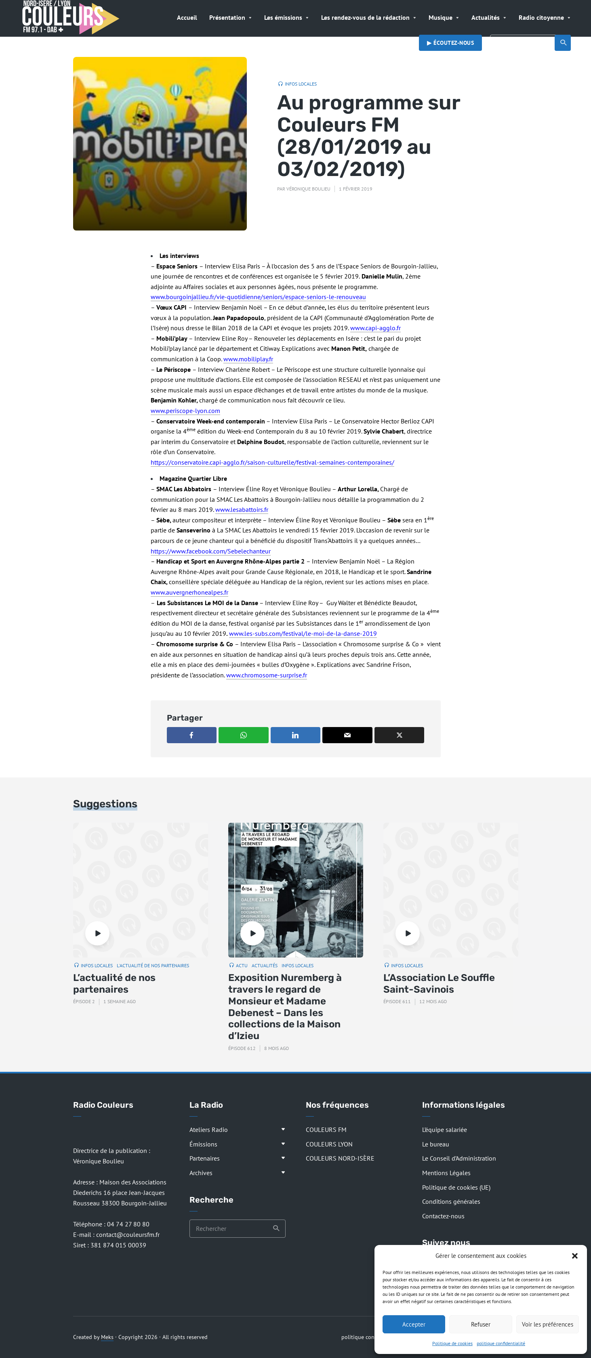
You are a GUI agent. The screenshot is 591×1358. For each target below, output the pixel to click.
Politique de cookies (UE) (456, 1187)
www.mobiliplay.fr (248, 359)
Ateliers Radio (208, 1129)
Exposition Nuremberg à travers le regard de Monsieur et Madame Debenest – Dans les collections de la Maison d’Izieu (285, 1007)
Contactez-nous (443, 1216)
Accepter (413, 1324)
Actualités (485, 17)
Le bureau (435, 1144)
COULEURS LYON (329, 1144)
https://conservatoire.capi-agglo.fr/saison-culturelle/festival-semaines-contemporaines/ (272, 462)
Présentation (227, 17)
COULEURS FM (326, 1129)
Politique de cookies (452, 1343)
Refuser (480, 1324)
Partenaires (204, 1158)
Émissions (203, 1144)
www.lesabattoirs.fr (241, 509)
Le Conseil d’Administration (459, 1158)
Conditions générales (451, 1201)
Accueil (187, 17)
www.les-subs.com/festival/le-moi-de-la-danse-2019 (303, 633)
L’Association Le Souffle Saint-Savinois (439, 983)
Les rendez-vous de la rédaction (365, 17)
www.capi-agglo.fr (375, 328)
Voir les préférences (547, 1324)
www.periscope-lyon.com (185, 411)
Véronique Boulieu (308, 189)
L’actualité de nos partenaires (114, 983)
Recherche (564, 43)
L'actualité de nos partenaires (153, 965)
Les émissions (283, 17)
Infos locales (301, 84)
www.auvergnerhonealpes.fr (189, 592)
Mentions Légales (446, 1173)
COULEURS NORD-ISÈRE (340, 1158)
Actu (242, 965)
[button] (575, 1256)
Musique (440, 17)
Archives (200, 1173)
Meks (107, 1337)
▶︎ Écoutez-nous (450, 42)
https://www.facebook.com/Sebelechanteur (211, 551)
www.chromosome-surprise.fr (266, 675)
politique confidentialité (501, 1343)
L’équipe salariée (444, 1129)
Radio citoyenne (541, 17)
